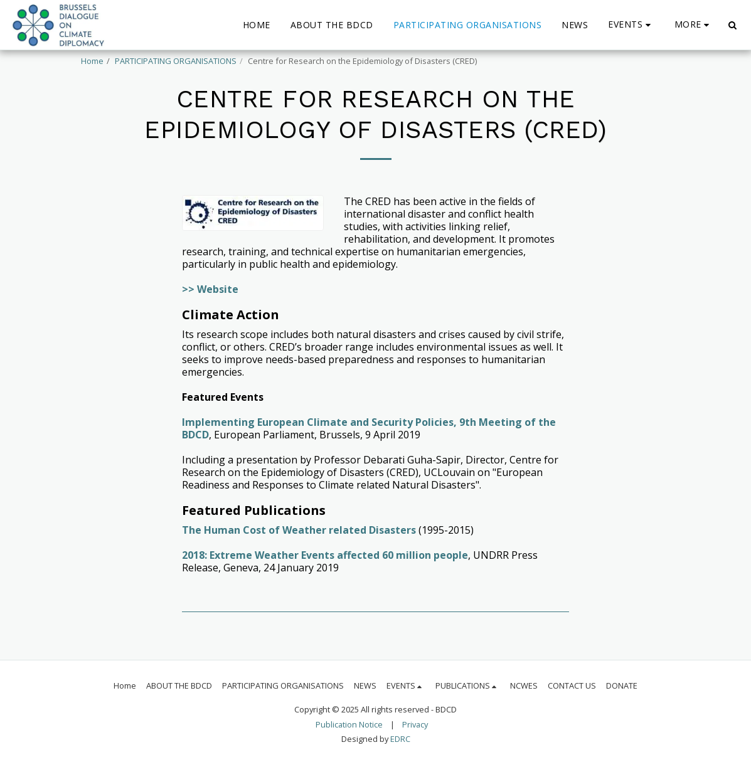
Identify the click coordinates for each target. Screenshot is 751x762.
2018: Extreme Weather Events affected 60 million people (325, 555)
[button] (631, 25)
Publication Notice (349, 724)
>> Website (210, 289)
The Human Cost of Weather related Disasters (299, 530)
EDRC (400, 738)
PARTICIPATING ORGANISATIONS (176, 60)
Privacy (415, 724)
